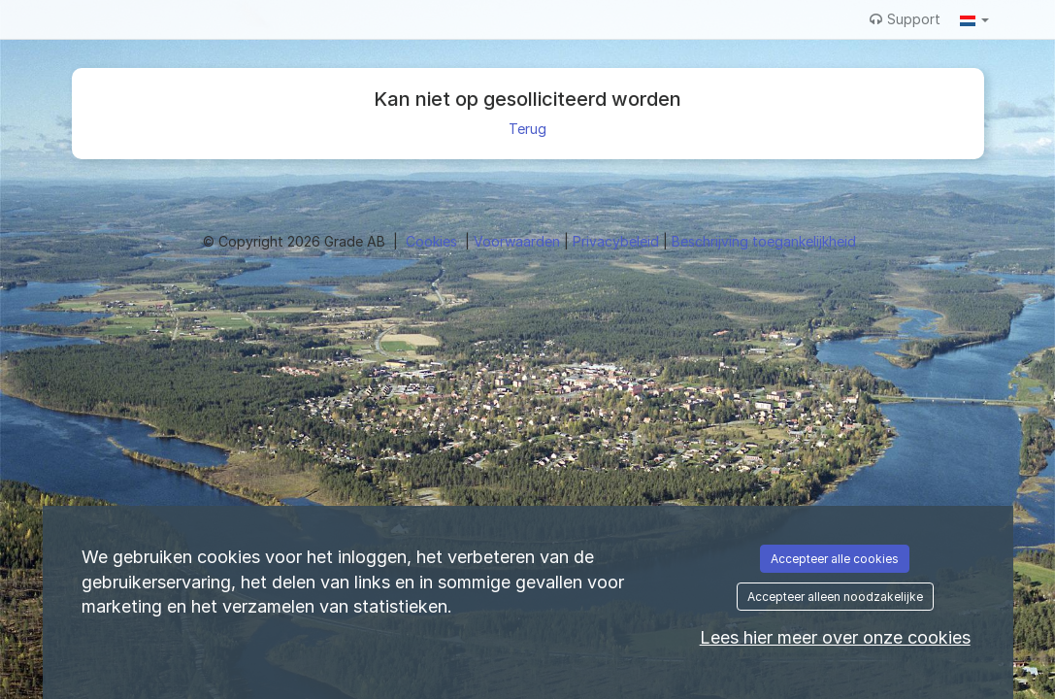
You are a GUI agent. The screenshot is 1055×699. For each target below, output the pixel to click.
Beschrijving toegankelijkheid (764, 241)
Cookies (433, 241)
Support (905, 19)
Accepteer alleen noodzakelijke (835, 596)
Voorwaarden (519, 241)
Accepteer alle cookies (835, 558)
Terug (527, 128)
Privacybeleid (618, 241)
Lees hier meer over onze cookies (835, 637)
